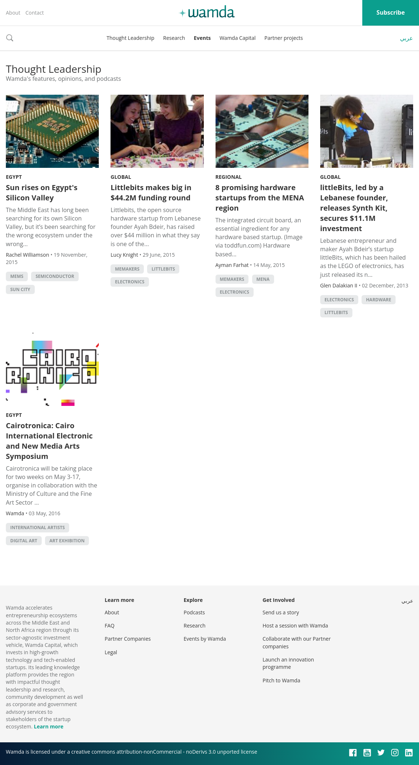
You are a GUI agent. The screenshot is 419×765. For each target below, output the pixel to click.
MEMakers (127, 269)
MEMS (16, 276)
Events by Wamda (205, 638)
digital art (23, 541)
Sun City (20, 289)
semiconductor (54, 276)
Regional (229, 176)
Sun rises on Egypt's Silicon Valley (42, 192)
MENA (263, 279)
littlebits (163, 269)
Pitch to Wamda (281, 680)
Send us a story (281, 612)
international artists (37, 527)
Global (121, 176)
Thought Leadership (130, 37)
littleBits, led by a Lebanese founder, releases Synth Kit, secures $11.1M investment (354, 207)
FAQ (110, 625)
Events (202, 37)
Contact (34, 12)
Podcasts (194, 612)
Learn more (48, 726)
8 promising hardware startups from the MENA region (260, 197)
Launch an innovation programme (288, 663)
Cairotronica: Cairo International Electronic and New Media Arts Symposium (49, 441)
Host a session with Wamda (295, 625)
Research (174, 37)
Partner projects (284, 37)
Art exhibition (67, 541)
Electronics (129, 282)
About (13, 12)
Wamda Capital (238, 37)
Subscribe (391, 12)
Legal (111, 652)
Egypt (14, 176)
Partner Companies (128, 638)
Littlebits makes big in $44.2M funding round (151, 192)
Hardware (378, 300)
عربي (406, 38)
